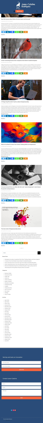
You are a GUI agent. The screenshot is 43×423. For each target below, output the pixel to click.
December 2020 (8, 318)
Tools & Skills (8, 294)
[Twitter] (3, 32)
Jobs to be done (8, 289)
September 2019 (8, 337)
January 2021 (7, 316)
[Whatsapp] (17, 32)
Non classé (7, 291)
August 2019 (7, 339)
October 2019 (7, 335)
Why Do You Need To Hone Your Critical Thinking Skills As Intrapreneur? (18, 144)
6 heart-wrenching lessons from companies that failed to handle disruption (19, 60)
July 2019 (7, 340)
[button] (14, 11)
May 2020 (7, 329)
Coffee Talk (7, 276)
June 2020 (7, 327)
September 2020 (8, 322)
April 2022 (7, 301)
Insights (6, 286)
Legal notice (8, 420)
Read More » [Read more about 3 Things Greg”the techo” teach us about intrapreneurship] (3, 118)
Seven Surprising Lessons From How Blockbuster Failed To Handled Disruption (21, 264)
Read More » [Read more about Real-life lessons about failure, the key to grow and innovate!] (3, 34)
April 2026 (7, 300)
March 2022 (7, 303)
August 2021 (7, 309)
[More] (26, 32)
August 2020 (7, 324)
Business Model (8, 273)
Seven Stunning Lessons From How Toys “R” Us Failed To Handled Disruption (20, 262)
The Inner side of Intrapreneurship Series (11, 228)
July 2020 (7, 326)
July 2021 (7, 311)
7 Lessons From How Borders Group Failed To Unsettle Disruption (18, 261)
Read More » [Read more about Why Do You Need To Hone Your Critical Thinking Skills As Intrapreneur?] (3, 161)
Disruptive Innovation (9, 283)
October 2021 (7, 308)
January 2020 (7, 332)
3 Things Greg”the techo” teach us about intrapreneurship (15, 101)
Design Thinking (8, 281)
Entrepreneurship (8, 284)
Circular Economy (8, 274)
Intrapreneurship (8, 287)
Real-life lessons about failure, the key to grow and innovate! (15, 19)
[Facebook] (12, 32)
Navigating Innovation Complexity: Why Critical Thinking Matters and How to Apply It (22, 259)
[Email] (21, 32)
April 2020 (7, 331)
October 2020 (7, 321)
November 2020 (8, 319)
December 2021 (8, 306)
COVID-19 (7, 278)
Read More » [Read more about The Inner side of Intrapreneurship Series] (3, 245)
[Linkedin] (8, 32)
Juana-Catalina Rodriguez (28, 5)
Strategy (6, 292)
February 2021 (8, 314)
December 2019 (8, 334)
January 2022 (7, 305)
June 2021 (7, 313)
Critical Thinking (8, 279)
